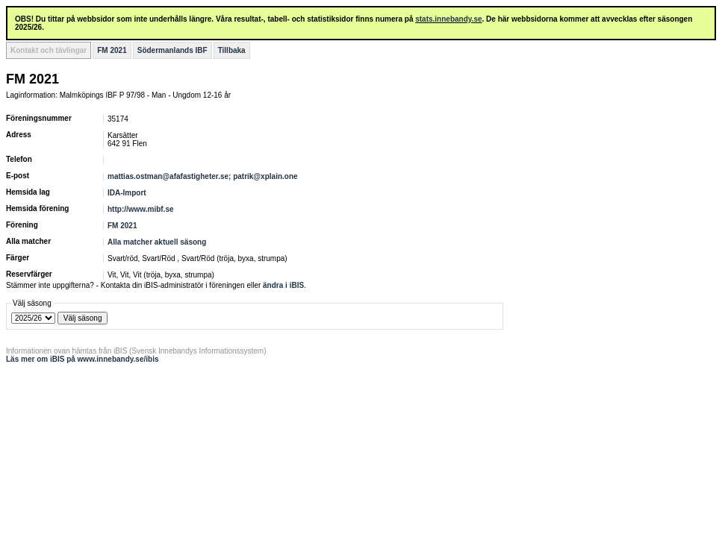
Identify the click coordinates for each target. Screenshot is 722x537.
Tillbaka (232, 50)
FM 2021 (111, 50)
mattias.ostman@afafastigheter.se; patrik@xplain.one (203, 176)
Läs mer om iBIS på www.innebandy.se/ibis (82, 359)
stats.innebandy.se (448, 19)
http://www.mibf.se (141, 209)
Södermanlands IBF (172, 50)
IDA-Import (127, 193)
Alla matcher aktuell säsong (157, 242)
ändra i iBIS (283, 285)
